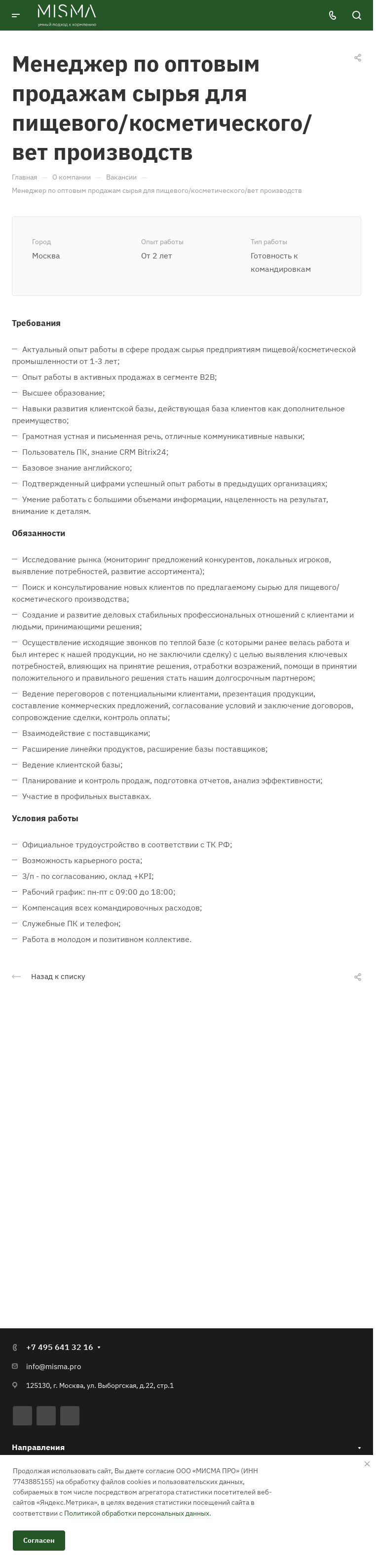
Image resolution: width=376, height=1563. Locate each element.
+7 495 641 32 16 (59, 1346)
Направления (38, 1446)
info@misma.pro (53, 1365)
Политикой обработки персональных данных (136, 1513)
